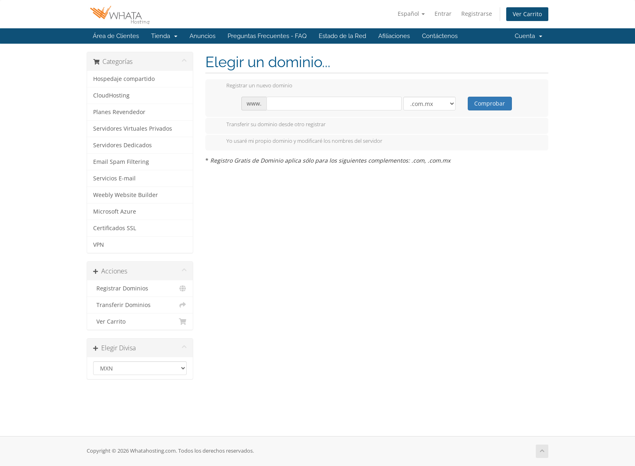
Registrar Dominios (140, 288)
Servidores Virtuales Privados (132, 128)
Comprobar (489, 103)
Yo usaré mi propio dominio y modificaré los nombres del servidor (297, 141)
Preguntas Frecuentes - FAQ (267, 36)
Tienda (164, 36)
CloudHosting (111, 95)
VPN (98, 244)
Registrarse (476, 13)
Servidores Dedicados (122, 145)
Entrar (443, 13)
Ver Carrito (527, 14)
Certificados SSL (114, 228)
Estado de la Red (342, 36)
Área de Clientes (116, 36)
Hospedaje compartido (124, 79)
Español (411, 13)
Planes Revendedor (119, 112)
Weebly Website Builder (125, 195)
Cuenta (528, 36)
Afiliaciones (394, 36)
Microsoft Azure (114, 211)
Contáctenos (440, 36)
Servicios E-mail (114, 178)
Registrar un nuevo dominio (252, 86)
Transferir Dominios (140, 305)
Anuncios (202, 36)
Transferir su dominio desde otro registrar (269, 125)
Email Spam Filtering (121, 161)
